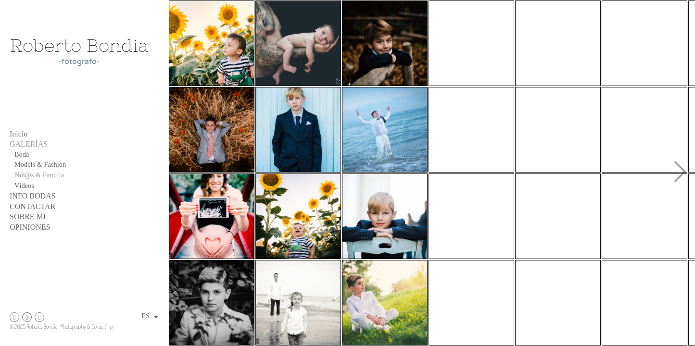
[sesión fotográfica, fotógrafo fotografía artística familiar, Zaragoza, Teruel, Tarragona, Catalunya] (644, 216)
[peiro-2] (384, 43)
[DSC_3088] (471, 216)
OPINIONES (30, 227)
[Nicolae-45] (558, 216)
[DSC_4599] (298, 216)
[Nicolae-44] (644, 43)
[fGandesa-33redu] (558, 303)
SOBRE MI (28, 216)
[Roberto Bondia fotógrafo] (79, 93)
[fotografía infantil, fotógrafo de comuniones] (211, 303)
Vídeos (24, 185)
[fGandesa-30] (471, 129)
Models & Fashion (40, 164)
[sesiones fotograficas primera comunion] (471, 43)
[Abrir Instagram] (14, 317)
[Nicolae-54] (384, 216)
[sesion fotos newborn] (298, 43)
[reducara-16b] (644, 129)
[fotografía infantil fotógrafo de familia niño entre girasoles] (211, 43)
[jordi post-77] (644, 303)
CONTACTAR (32, 206)
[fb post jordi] (384, 129)
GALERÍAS (29, 144)
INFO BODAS (33, 196)
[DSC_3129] (384, 303)
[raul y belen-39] (471, 303)
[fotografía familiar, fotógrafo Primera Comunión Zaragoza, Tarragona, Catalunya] (211, 129)
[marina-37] (298, 303)
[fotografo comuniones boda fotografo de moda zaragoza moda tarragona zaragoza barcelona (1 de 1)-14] (558, 129)
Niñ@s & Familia (39, 175)
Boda (21, 154)
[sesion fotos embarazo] (211, 216)
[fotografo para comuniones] (558, 43)
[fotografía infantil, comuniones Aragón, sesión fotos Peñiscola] (298, 129)
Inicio (18, 134)
